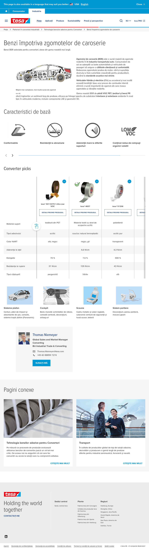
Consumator (19, 11)
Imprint (6, 546)
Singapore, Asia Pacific (109, 512)
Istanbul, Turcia (106, 526)
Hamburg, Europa (107, 506)
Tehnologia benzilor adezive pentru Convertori (63, 29)
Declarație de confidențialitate (22, 546)
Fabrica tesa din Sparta (86, 519)
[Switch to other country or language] (128, 20)
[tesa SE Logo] (20, 21)
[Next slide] (12, 155)
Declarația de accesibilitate (45, 546)
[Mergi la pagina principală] (6, 11)
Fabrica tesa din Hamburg (87, 522)
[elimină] (64, 181)
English (84, 4)
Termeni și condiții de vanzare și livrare (88, 546)
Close (140, 4)
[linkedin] (6, 537)
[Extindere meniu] (6, 20)
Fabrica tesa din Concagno (87, 506)
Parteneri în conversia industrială (26, 29)
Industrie (36, 11)
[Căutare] (121, 21)
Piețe (6, 29)
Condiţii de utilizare (64, 546)
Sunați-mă (41, 363)
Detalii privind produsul (52, 212)
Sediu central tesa (61, 506)
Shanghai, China (106, 509)
